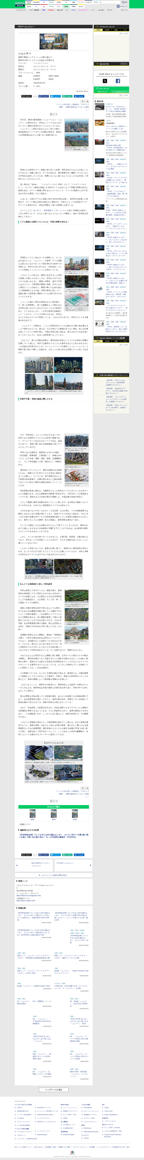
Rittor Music (65, 1104)
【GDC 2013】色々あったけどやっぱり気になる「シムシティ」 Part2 (79, 1021)
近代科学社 (64, 1132)
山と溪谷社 (64, 1122)
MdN (83, 1125)
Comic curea (108, 1111)
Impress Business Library (45, 1114)
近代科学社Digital (68, 1134)
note (69, 96)
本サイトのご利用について (23, 1147)
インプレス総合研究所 (24, 1114)
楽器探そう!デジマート (70, 1111)
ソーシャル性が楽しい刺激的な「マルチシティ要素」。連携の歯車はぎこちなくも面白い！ (72, 107)
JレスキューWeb (89, 1118)
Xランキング (104, 89)
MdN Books (87, 1128)
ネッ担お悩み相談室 (23, 1125)
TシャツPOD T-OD (69, 1114)
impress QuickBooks (110, 1114)
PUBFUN (105, 1118)
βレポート (37, 210)
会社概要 (92, 1147)
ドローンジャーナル (23, 1122)
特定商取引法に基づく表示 (121, 1147)
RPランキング (102, 92)
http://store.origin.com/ (26, 901)
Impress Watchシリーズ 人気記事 (112, 338)
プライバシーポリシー (80, 1147)
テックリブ (85, 1135)
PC (67, 10)
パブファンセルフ (110, 1121)
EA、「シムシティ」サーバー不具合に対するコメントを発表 (79, 1056)
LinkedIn (80, 96)
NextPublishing (42, 1134)
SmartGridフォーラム (44, 1107)
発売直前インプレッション (55, 210)
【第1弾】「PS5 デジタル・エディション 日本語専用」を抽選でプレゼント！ (116, 382)
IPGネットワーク (107, 1124)
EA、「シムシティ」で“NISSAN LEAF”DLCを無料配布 (42, 1021)
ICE (103, 1104)
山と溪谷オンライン (69, 1124)
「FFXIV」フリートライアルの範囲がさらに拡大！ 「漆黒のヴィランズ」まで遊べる (116, 180)
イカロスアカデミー (90, 1122)
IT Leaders (20, 1118)
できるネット (21, 1135)
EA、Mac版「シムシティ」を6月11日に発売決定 (78, 1003)
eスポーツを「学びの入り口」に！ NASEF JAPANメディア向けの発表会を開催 (116, 109)
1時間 (98, 30)
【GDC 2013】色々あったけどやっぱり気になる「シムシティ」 (42, 1038)
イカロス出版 (85, 1104)
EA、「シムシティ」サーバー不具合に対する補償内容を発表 (79, 1038)
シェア (45, 96)
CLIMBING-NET (68, 1128)
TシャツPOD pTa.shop (112, 1127)
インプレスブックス (43, 1131)
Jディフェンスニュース (91, 1111)
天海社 (106, 1107)
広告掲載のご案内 (50, 1147)
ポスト (28, 96)
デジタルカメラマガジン (25, 1132)
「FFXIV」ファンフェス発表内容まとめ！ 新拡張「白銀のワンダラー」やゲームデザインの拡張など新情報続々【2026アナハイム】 (116, 296)
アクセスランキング (107, 27)
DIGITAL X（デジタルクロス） (47, 1122)
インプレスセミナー (43, 1118)
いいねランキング (120, 92)
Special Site (104, 64)
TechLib (86, 1138)
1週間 (116, 30)
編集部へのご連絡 (64, 1147)
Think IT (19, 1107)
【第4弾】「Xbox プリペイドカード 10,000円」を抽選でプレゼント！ (116, 407)
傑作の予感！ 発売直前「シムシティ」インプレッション (79, 1074)
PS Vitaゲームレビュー (65, 863)
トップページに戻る (53, 1090)
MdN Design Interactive (91, 1132)
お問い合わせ (38, 1147)
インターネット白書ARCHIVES (27, 1139)
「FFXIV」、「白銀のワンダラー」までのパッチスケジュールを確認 (116, 166)
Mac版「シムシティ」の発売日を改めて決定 (33, 986)
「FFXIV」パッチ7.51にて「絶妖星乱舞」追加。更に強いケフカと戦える (116, 193)
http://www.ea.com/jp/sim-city (29, 896)
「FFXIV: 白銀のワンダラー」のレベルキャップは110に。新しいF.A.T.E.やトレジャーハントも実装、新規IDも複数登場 (116, 242)
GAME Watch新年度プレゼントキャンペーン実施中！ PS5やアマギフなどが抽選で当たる (114, 375)
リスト (35, 96)
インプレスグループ (103, 1147)
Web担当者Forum (22, 1111)
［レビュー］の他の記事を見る (53, 875)
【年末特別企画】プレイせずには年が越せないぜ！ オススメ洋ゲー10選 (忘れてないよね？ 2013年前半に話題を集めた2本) (33, 932)
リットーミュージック (70, 1107)
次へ (83, 101)
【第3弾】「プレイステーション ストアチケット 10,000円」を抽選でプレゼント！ (116, 399)
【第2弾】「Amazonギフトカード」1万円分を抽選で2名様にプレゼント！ (116, 391)
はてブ (57, 96)
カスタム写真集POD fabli (112, 1131)
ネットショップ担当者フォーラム (47, 1111)
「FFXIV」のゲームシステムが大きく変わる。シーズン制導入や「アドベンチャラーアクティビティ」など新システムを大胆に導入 (116, 255)
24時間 (107, 30)
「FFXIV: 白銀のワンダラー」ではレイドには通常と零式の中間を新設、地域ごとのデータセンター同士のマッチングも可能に (116, 283)
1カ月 (125, 30)
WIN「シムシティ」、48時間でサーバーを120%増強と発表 (42, 1056)
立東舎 (65, 1118)
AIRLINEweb (88, 1107)
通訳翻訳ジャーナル (90, 1114)
